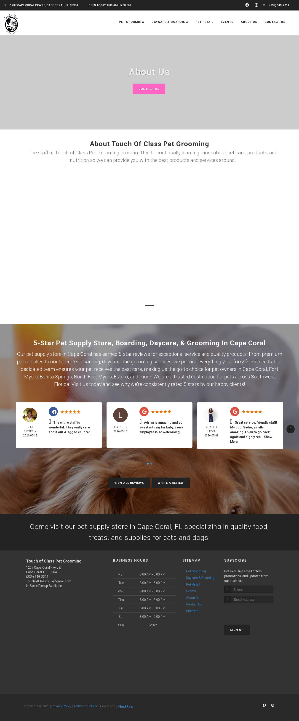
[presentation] (248, 612)
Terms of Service (85, 706)
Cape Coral (255, 369)
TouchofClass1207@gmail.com (48, 581)
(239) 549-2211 (37, 576)
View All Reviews (129, 482)
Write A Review (171, 482)
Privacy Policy (61, 706)
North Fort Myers (93, 377)
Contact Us (149, 88)
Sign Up (237, 629)
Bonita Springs (56, 377)
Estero (121, 377)
